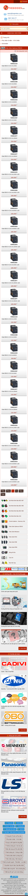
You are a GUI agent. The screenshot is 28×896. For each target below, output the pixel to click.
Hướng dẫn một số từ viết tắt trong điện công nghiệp (12, 707)
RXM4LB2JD (14, 172)
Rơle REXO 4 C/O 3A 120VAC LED (11, 283)
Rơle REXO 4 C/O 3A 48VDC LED (10, 228)
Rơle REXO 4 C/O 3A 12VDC (9, 65)
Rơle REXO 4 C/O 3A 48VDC (9, 102)
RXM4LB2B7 (14, 262)
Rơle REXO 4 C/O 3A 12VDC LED (10, 174)
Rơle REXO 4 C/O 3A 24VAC (9, 120)
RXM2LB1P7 (14, 407)
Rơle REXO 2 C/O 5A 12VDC (9, 319)
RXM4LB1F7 (14, 136)
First (3, 491)
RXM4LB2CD (14, 208)
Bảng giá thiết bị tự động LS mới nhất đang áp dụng (13, 792)
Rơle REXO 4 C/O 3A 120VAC (9, 138)
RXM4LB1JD (14, 63)
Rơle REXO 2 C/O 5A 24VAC (9, 373)
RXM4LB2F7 (14, 280)
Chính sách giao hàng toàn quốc (9, 591)
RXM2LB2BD (14, 443)
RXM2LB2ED (14, 479)
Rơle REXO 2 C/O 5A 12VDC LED (10, 427)
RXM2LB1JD (14, 316)
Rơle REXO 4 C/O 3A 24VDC (9, 84)
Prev (8, 491)
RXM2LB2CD (14, 461)
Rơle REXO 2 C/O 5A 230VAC (9, 409)
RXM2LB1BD (14, 335)
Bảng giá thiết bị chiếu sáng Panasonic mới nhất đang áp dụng (13, 773)
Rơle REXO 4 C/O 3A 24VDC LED (10, 192)
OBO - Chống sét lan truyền (8, 725)
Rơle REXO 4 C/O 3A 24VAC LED (10, 264)
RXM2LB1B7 (14, 371)
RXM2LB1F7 (14, 389)
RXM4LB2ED (14, 226)
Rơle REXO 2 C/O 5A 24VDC (9, 337)
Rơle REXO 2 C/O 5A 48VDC (9, 355)
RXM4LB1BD (14, 81)
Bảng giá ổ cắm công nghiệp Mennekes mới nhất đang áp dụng (13, 754)
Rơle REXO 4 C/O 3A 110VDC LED (11, 246)
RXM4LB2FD (14, 244)
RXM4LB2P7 (14, 298)
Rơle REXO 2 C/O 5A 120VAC (9, 391)
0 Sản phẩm (15, 24)
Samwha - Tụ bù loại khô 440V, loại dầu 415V (12, 689)
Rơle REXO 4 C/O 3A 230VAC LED (11, 301)
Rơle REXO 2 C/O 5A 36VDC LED (10, 463)
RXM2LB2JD (14, 425)
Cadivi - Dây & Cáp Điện (7, 671)
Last (3, 494)
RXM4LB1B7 (14, 118)
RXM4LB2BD (14, 190)
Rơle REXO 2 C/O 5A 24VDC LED (10, 445)
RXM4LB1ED (14, 99)
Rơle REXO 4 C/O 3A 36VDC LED (10, 210)
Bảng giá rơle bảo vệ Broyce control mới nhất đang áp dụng (12, 811)
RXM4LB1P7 (14, 154)
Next (21, 491)
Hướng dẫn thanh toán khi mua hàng (10, 626)
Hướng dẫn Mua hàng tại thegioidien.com (11, 609)
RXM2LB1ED (14, 353)
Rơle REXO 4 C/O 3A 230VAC (9, 156)
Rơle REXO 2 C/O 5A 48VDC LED (10, 481)
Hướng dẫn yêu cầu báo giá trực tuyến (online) (13, 643)
